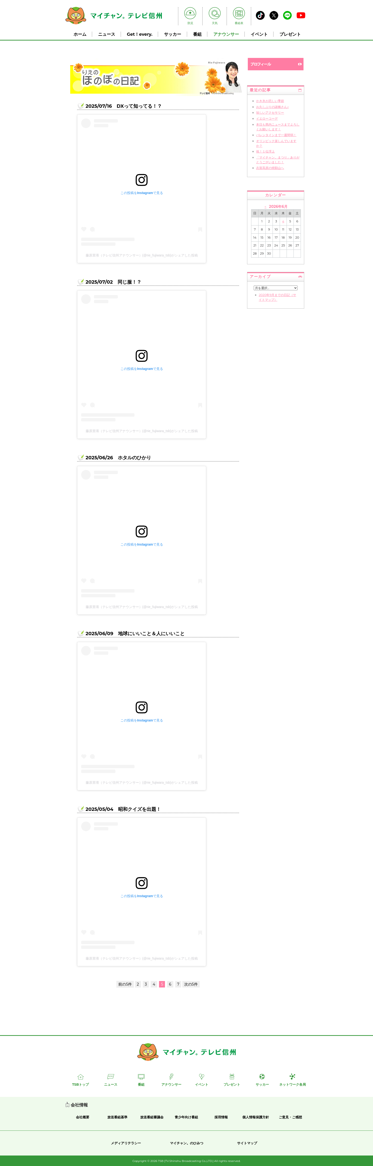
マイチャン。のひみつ (186, 1143)
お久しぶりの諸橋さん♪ (272, 107)
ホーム (80, 34)
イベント (259, 34)
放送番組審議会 (152, 1117)
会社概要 (82, 1117)
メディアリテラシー (126, 1143)
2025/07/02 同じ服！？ (113, 282)
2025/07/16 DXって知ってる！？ (123, 106)
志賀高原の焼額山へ (270, 168)
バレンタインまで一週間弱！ (276, 135)
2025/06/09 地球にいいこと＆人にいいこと (135, 633)
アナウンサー (226, 34)
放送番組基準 (117, 1117)
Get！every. (139, 34)
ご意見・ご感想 (290, 1117)
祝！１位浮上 (265, 151)
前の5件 (125, 984)
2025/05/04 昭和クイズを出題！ (123, 809)
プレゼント (290, 34)
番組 (197, 34)
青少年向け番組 (186, 1117)
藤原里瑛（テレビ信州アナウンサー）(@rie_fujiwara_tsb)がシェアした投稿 (142, 255)
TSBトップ (80, 1084)
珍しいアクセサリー (270, 112)
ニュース (106, 34)
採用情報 (221, 1117)
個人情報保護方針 (255, 1117)
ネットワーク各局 (292, 1084)
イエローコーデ (267, 118)
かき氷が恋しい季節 (270, 101)
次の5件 (191, 984)
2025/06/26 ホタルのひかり (118, 457)
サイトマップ (247, 1143)
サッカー (172, 34)
